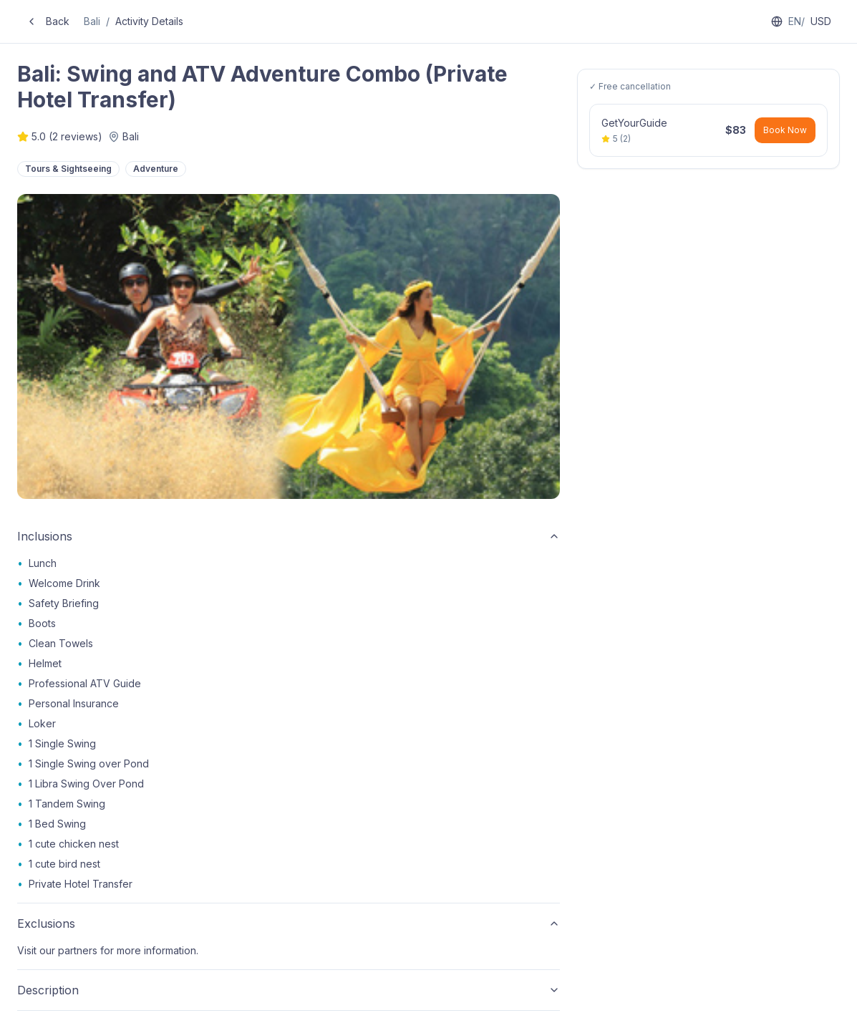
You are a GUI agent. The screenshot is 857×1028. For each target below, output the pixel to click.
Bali (92, 21)
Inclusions (288, 536)
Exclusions (288, 923)
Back (47, 21)
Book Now (785, 130)
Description (288, 990)
